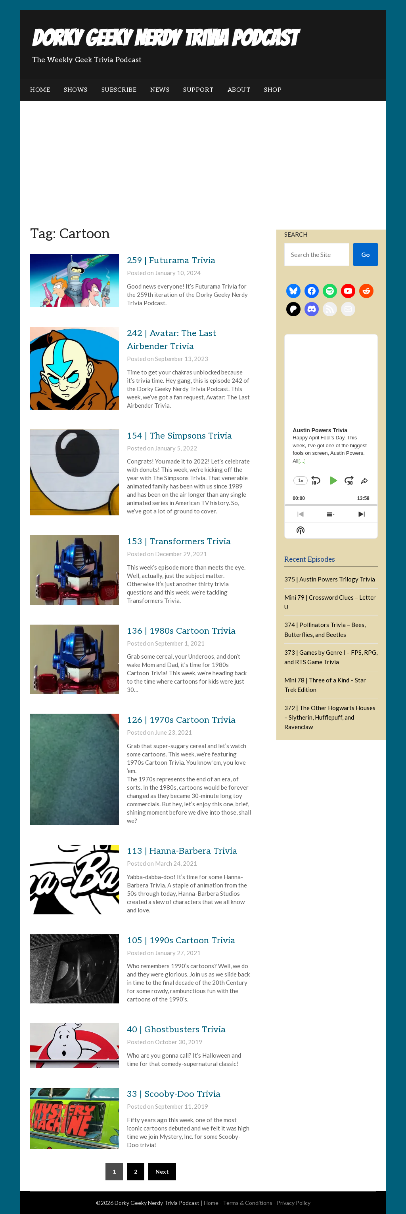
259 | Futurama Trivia (171, 260)
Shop (273, 89)
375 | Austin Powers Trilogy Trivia (329, 579)
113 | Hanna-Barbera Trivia (182, 851)
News (159, 89)
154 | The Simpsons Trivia (179, 436)
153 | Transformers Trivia (179, 541)
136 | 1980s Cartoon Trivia (181, 631)
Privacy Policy (293, 1202)
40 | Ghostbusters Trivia (176, 1029)
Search (295, 234)
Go (365, 254)
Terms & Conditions (247, 1202)
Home (40, 89)
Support (198, 89)
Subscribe (119, 89)
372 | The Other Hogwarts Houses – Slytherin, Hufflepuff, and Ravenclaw (329, 717)
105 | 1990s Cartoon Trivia (181, 940)
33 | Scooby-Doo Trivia (173, 1094)
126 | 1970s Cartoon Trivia (181, 720)
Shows (76, 89)
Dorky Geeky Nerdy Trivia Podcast (164, 38)
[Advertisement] (203, 160)
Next (162, 1171)
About (239, 89)
